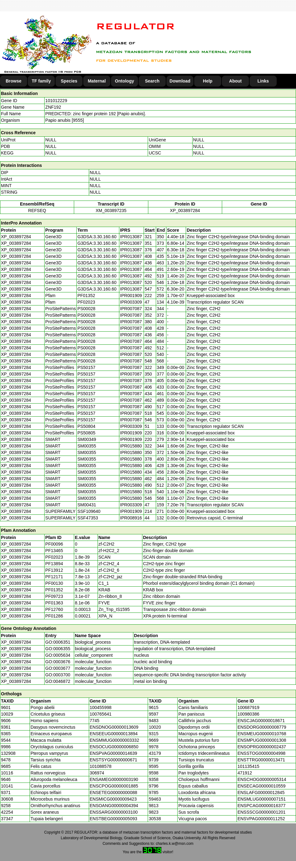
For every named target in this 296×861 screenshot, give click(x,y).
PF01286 (54, 615)
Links (263, 80)
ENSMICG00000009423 (113, 799)
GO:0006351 (57, 642)
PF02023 (54, 557)
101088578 (101, 766)
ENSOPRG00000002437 (261, 746)
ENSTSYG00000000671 (113, 759)
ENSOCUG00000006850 (114, 746)
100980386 (248, 714)
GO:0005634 (57, 655)
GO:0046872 (57, 681)
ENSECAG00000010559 (261, 785)
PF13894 (54, 563)
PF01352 (54, 589)
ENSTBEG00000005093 (113, 818)
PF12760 (54, 609)
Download (179, 80)
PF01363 (54, 602)
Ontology (124, 80)
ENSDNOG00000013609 (114, 727)
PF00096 (54, 544)
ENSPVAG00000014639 (113, 753)
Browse (13, 80)
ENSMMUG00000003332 (114, 740)
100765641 (101, 714)
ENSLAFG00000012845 (260, 792)
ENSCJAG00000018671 (261, 720)
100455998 (101, 707)
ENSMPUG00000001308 (261, 740)
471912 (244, 772)
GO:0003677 (57, 668)
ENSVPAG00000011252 (261, 818)
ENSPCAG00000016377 (261, 805)
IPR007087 (131, 308)
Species (69, 80)
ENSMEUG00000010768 (261, 733)
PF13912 (54, 570)
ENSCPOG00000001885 (114, 785)
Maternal (97, 80)
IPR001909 (131, 295)
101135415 (248, 766)
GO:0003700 (57, 674)
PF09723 (54, 596)
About (235, 80)
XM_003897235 (111, 210)
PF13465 (54, 550)
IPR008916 (131, 517)
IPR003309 (131, 302)
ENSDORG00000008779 (261, 727)
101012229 (56, 100)
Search (152, 80)
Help (207, 80)
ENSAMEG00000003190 (114, 779)
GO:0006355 (57, 648)
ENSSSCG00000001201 (261, 812)
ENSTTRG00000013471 (261, 759)
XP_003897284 (185, 210)
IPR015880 (131, 445)
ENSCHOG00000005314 (261, 779)
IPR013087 (131, 236)
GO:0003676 (57, 661)
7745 (94, 720)
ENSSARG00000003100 (114, 812)
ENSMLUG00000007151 (261, 799)
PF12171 (54, 576)
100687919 (248, 707)
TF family (41, 80)
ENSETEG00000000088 (113, 792)
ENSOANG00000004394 (114, 805)
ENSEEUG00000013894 (114, 733)
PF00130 (54, 583)
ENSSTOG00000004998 (261, 753)
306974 (97, 772)
